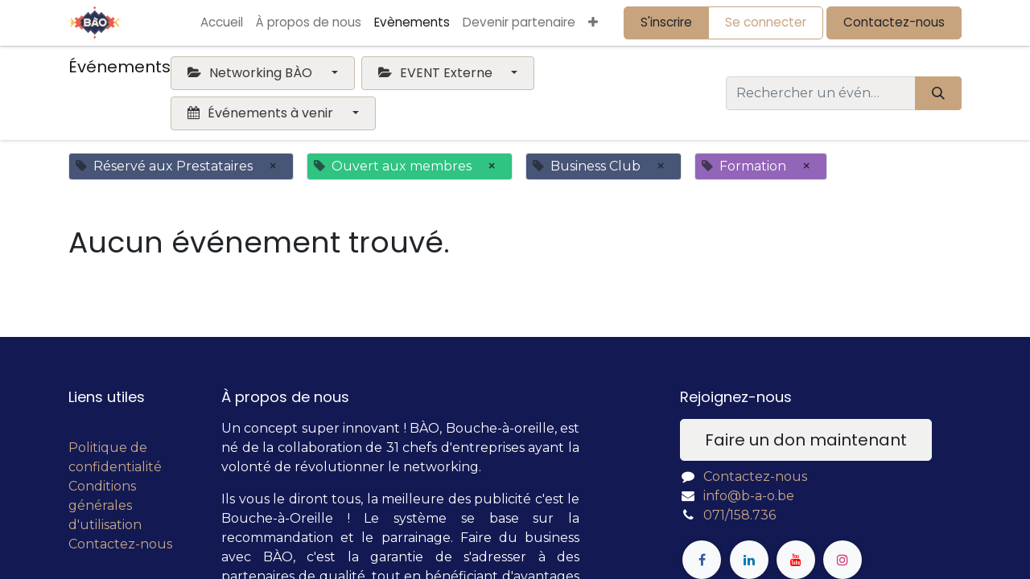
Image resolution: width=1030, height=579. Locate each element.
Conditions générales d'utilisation (105, 505)
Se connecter (765, 22)
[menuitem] (221, 23)
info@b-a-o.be (748, 495)
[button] (593, 23)
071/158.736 (739, 515)
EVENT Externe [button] (437, 73)
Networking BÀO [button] (251, 73)
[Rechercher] (938, 93)
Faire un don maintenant (806, 440)
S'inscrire (666, 22)
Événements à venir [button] (261, 113)
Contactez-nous (894, 22)
